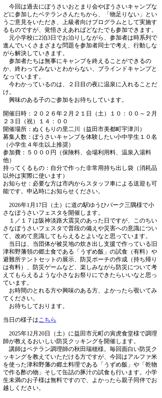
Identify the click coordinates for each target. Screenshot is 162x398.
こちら (47, 320)
